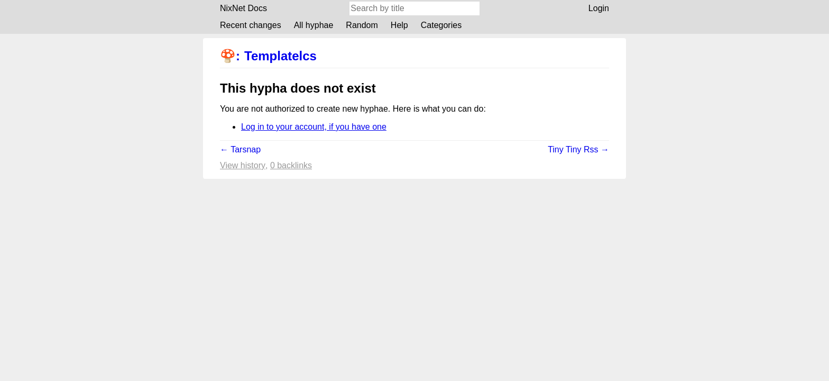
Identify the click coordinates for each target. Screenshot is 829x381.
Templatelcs (280, 56)
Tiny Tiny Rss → (578, 149)
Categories (441, 25)
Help (399, 25)
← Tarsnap (240, 149)
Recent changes (250, 25)
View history (242, 165)
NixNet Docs (243, 8)
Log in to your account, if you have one (313, 126)
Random (361, 25)
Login (598, 8)
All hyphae (314, 25)
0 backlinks (291, 165)
